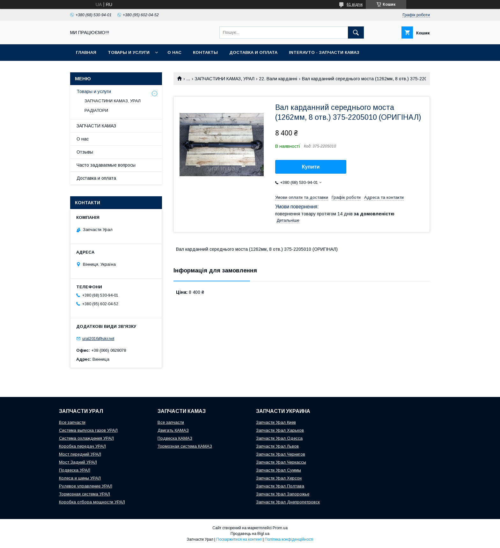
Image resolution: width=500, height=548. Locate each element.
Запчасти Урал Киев (276, 422)
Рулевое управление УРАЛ (85, 486)
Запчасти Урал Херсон (279, 478)
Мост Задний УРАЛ (78, 462)
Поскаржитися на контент (239, 539)
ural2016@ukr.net (98, 338)
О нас (174, 52)
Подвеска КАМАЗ (175, 438)
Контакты (205, 52)
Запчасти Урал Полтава (280, 486)
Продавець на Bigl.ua (250, 533)
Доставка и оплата (253, 52)
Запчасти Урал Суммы (278, 470)
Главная (86, 52)
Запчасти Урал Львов (277, 446)
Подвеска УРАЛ (74, 470)
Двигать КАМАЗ (173, 430)
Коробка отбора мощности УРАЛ (92, 502)
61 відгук (355, 4)
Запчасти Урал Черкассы (281, 462)
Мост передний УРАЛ (80, 454)
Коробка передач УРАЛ (82, 446)
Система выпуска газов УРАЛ (88, 430)
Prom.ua (280, 528)
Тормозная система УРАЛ (84, 494)
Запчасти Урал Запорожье (282, 494)
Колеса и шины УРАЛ (80, 478)
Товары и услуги (129, 52)
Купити (311, 166)
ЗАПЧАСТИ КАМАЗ (96, 125)
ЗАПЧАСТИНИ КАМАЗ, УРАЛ (224, 78)
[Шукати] (356, 32)
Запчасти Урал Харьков (280, 430)
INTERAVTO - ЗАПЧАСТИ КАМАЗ (324, 52)
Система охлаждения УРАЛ (86, 438)
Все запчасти (72, 422)
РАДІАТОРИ (96, 110)
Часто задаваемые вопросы (106, 165)
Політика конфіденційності (289, 539)
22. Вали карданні (278, 78)
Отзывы (85, 152)
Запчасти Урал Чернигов (280, 454)
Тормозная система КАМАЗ (185, 446)
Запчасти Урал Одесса (279, 438)
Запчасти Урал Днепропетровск (288, 502)
